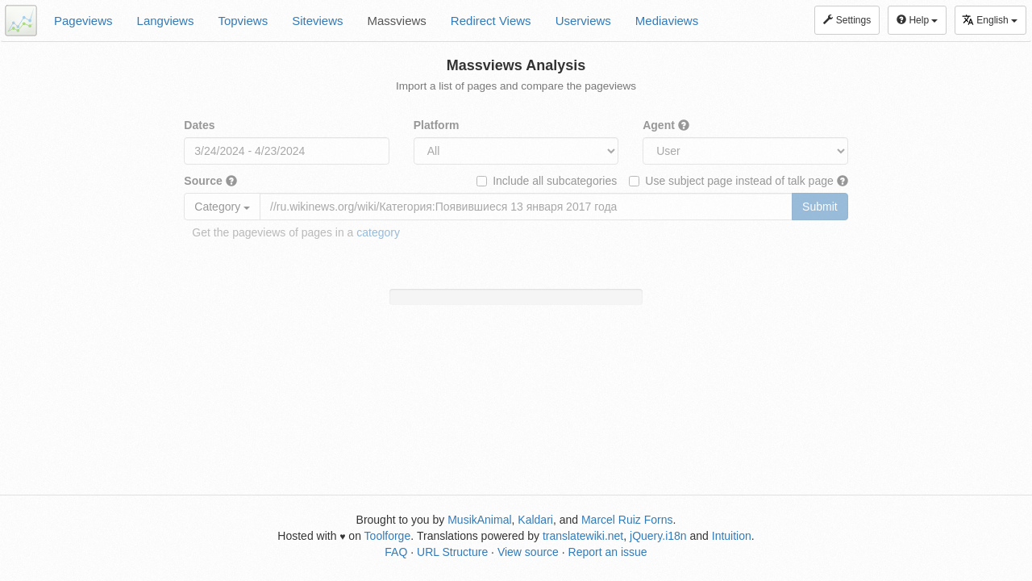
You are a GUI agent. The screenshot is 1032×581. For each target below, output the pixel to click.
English (989, 20)
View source (528, 551)
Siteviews (317, 20)
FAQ (396, 551)
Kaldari (535, 519)
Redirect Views (491, 20)
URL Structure (452, 551)
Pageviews (83, 20)
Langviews (165, 20)
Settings (847, 20)
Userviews (583, 20)
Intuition (731, 535)
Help (917, 20)
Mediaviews (666, 20)
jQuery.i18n (658, 535)
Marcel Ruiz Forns (627, 519)
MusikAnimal (479, 519)
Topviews (243, 20)
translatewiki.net (583, 535)
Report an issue (607, 551)
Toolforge (387, 535)
